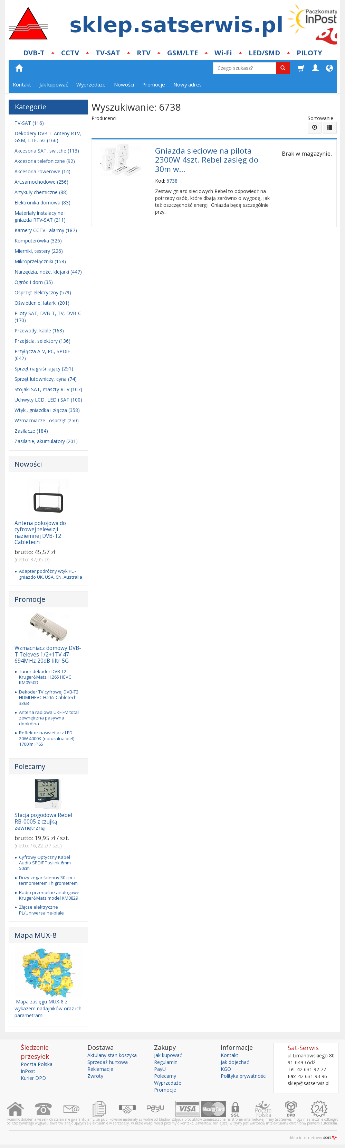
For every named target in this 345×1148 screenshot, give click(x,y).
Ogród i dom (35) (34, 282)
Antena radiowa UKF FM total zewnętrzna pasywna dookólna (49, 718)
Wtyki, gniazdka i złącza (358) (47, 410)
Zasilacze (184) (31, 431)
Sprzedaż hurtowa (107, 1062)
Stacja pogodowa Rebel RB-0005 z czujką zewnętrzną (43, 821)
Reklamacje (100, 1069)
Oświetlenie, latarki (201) (42, 303)
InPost (28, 1071)
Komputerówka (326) (38, 240)
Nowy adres (187, 84)
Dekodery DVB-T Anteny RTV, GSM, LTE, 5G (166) (48, 137)
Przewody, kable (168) (39, 330)
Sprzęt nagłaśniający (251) (44, 368)
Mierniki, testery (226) (39, 251)
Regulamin (166, 1062)
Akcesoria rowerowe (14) (42, 171)
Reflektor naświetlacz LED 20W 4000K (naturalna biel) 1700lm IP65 (46, 738)
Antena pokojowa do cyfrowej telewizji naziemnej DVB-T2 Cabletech (40, 533)
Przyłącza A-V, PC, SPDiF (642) (42, 354)
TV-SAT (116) (29, 123)
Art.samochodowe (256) (41, 181)
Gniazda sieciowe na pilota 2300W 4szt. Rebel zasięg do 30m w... (206, 160)
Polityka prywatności (244, 1076)
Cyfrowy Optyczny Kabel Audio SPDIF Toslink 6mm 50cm (45, 863)
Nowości (124, 84)
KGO (226, 1069)
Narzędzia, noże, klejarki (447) (48, 271)
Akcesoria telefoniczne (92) (45, 161)
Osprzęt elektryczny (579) (43, 292)
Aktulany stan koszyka (112, 1055)
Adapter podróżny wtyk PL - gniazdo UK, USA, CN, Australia (50, 574)
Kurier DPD (33, 1078)
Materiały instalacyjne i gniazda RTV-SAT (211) (40, 216)
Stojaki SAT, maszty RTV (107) (48, 389)
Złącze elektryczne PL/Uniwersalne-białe (41, 910)
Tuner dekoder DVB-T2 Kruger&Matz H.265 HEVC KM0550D (45, 677)
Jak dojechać (235, 1062)
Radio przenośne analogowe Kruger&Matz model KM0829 (49, 895)
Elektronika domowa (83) (42, 202)
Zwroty (95, 1076)
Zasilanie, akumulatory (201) (46, 441)
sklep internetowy (312, 1137)
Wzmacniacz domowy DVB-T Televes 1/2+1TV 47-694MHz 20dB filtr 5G (48, 654)
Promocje (153, 84)
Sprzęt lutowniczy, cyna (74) (46, 379)
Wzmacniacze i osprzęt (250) (47, 420)
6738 (172, 180)
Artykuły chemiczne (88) (41, 192)
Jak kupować (53, 84)
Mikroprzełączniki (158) (40, 261)
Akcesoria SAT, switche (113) (47, 150)
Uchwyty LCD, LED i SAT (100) (48, 399)
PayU (160, 1069)
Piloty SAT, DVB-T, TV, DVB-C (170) (48, 316)
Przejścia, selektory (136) (42, 341)
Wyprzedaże (91, 84)
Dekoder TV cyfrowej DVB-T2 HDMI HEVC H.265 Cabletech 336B (48, 697)
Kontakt (22, 84)
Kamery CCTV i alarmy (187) (46, 230)
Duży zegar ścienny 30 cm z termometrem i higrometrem (48, 880)
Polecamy (30, 766)
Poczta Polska (36, 1064)
